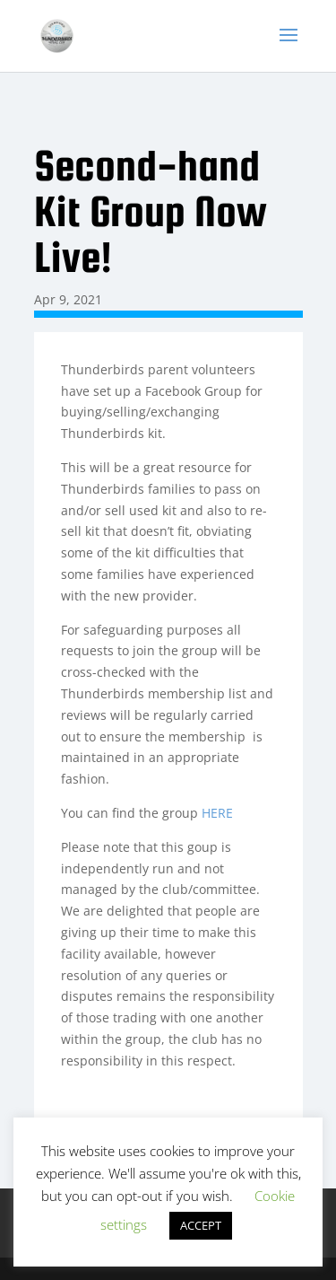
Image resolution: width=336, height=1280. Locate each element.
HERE (217, 812)
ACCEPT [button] (200, 1225)
